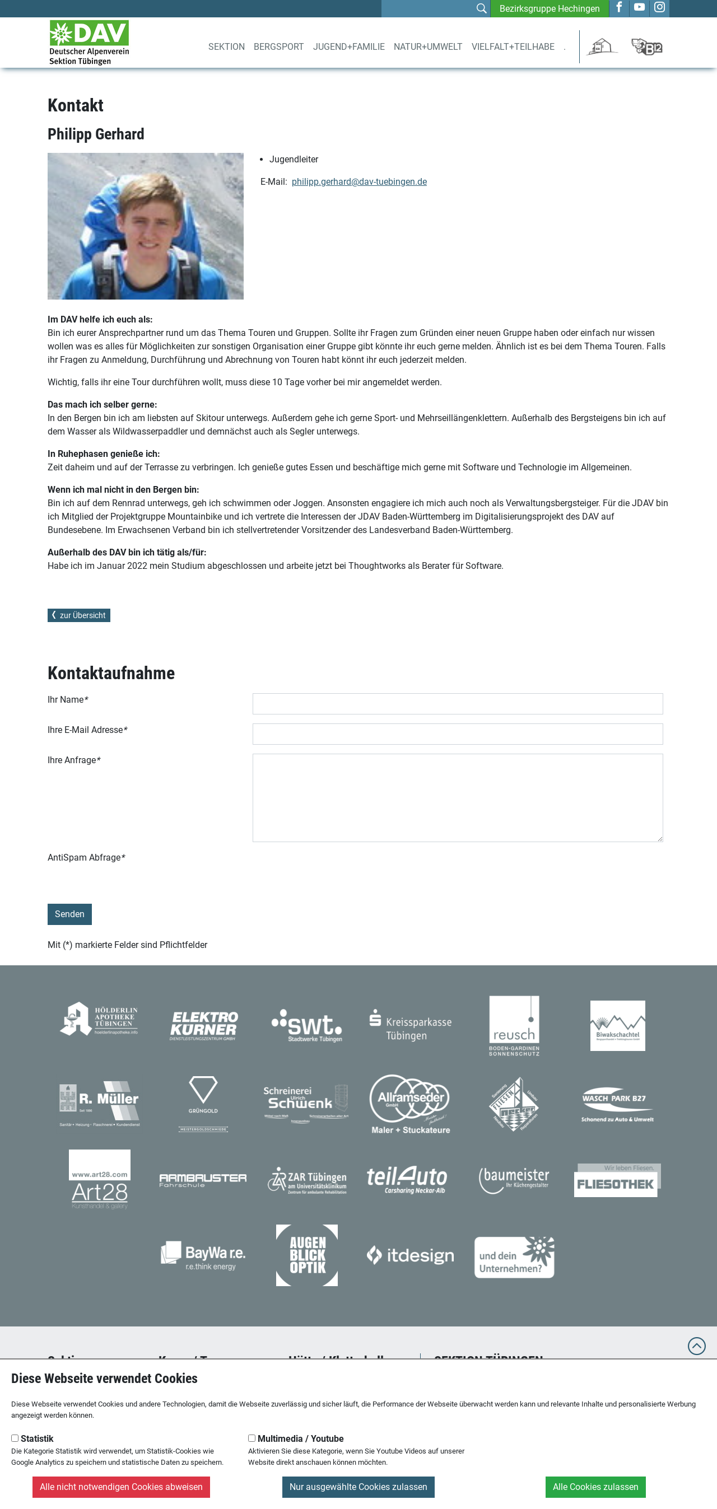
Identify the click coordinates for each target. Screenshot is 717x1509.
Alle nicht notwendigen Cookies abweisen (121, 1487)
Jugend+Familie (349, 46)
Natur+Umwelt (428, 46)
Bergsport (279, 46)
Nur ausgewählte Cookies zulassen (358, 1487)
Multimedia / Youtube (296, 1438)
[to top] (697, 1351)
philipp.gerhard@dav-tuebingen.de (359, 181)
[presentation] (338, 873)
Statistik (32, 1438)
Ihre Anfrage (74, 760)
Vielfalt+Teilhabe (513, 46)
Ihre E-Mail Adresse (87, 730)
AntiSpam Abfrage (86, 857)
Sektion (226, 46)
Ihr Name (67, 699)
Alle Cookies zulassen (596, 1487)
